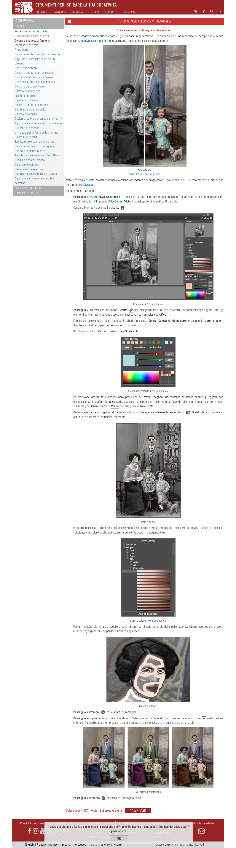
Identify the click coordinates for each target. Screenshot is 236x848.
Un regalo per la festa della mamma (36, 132)
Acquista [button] (77, 12)
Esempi (20, 26)
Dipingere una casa (26, 100)
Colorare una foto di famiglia (32, 41)
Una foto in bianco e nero (30, 151)
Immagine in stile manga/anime (34, 77)
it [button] (219, 11)
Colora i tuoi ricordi (26, 137)
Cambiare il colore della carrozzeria (36, 174)
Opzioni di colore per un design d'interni (38, 119)
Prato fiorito (22, 50)
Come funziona (25, 20)
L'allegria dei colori (25, 96)
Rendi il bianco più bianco (30, 160)
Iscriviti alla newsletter (201, 827)
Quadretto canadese (27, 128)
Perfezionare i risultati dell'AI (31, 31)
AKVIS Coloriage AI (95, 41)
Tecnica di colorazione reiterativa (34, 142)
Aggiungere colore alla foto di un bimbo (38, 123)
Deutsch (54, 845)
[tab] (38, 21)
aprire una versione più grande (145, 174)
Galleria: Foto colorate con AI (32, 36)
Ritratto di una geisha (27, 91)
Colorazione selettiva (27, 165)
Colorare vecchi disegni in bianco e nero (38, 54)
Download (59, 12)
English (29, 845)
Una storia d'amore (26, 68)
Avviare (93, 197)
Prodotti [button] (41, 12)
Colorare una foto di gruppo (31, 105)
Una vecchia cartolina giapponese (35, 82)
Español (66, 845)
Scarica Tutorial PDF (28, 193)
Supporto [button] (111, 12)
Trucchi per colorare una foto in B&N (36, 155)
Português (80, 845)
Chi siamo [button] (129, 12)
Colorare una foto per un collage (34, 73)
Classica (88, 185)
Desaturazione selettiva (29, 169)
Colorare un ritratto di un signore (34, 146)
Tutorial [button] (93, 12)
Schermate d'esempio (28, 188)
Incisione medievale (26, 45)
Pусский (117, 845)
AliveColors (115, 201)
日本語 (105, 845)
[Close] (188, 827)
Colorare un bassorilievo (29, 86)
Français (41, 845)
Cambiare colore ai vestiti (30, 109)
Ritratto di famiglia (26, 114)
